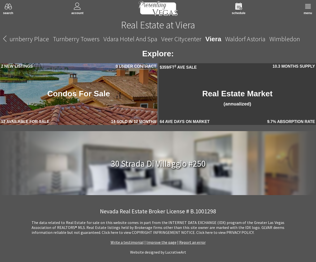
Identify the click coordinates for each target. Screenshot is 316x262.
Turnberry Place (27, 39)
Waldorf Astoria (245, 39)
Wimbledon (284, 39)
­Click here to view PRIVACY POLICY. (225, 232)
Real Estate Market (237, 97)
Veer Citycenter (181, 39)
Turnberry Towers (76, 39)
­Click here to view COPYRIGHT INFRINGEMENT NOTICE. (149, 232)
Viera (213, 39)
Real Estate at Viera (158, 25)
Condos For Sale (78, 93)
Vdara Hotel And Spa (130, 39)
